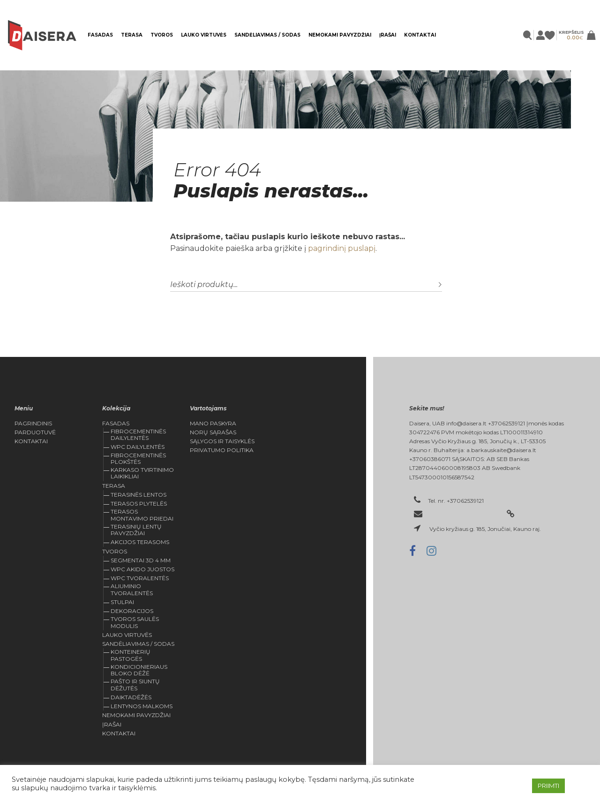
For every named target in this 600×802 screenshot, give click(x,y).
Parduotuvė (35, 432)
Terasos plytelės (139, 503)
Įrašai (387, 35)
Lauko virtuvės (203, 35)
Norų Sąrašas (213, 432)
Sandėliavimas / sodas (267, 35)
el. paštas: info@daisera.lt (462, 514)
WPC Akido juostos (142, 569)
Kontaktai (420, 35)
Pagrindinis (33, 423)
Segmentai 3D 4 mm (141, 560)
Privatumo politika (222, 450)
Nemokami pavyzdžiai (339, 35)
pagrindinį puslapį (341, 248)
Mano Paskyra (213, 423)
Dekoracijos (132, 610)
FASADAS (100, 35)
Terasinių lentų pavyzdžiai (136, 530)
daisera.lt (533, 514)
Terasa (131, 35)
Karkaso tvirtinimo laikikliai (142, 473)
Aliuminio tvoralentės (132, 589)
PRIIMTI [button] (548, 785)
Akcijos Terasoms (140, 541)
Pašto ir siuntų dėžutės (135, 684)
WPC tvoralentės (140, 578)
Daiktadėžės (131, 697)
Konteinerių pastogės (130, 655)
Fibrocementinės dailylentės (138, 434)
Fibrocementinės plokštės (138, 458)
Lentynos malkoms (141, 706)
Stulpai (122, 601)
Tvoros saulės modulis (135, 622)
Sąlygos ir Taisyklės (222, 441)
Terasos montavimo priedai (142, 515)
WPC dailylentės (138, 446)
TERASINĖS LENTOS (138, 494)
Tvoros (161, 35)
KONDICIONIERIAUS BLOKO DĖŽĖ (139, 670)
